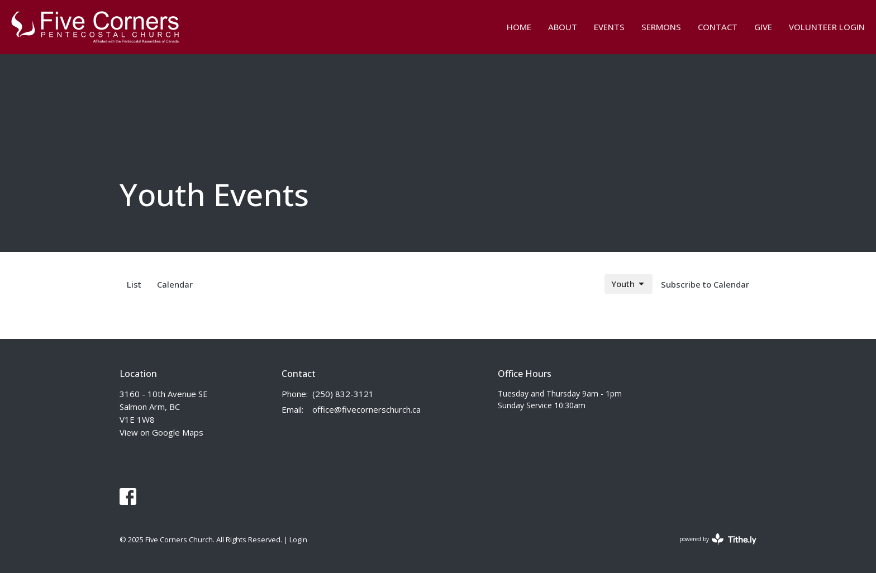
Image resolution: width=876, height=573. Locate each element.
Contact (717, 26)
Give (763, 26)
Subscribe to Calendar (705, 284)
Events (609, 26)
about (562, 26)
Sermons (661, 26)
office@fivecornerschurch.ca (366, 409)
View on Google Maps (161, 432)
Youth (628, 284)
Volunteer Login (827, 26)
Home (519, 26)
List (134, 284)
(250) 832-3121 (343, 393)
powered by (717, 539)
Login (298, 539)
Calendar (175, 284)
